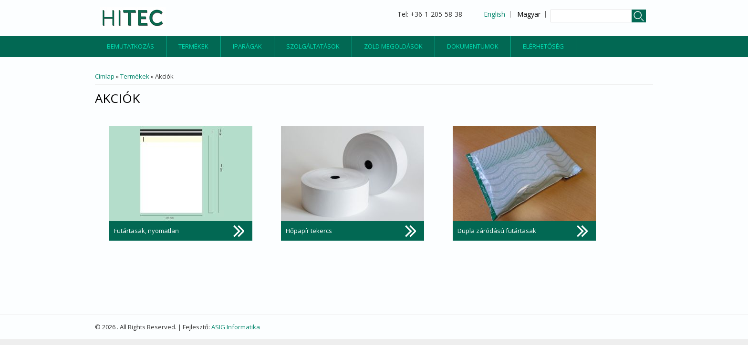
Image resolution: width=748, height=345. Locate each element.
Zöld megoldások (393, 46)
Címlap (104, 76)
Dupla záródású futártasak (496, 230)
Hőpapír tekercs (309, 230)
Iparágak (247, 46)
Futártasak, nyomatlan (146, 230)
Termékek (193, 46)
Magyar (528, 14)
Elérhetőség (543, 46)
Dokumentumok (473, 46)
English (494, 14)
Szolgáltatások (313, 46)
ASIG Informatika (235, 327)
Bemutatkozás (130, 46)
